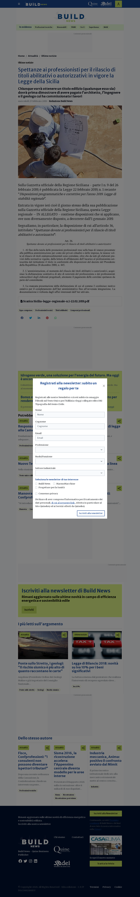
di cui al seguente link (63, 502)
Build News (44, 483)
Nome (38, 410)
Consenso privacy (48, 493)
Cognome (40, 421)
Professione (41, 445)
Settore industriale (45, 468)
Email (38, 433)
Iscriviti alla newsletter (91, 513)
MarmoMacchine (65, 483)
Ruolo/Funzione (43, 456)
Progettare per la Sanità (52, 487)
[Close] (104, 386)
